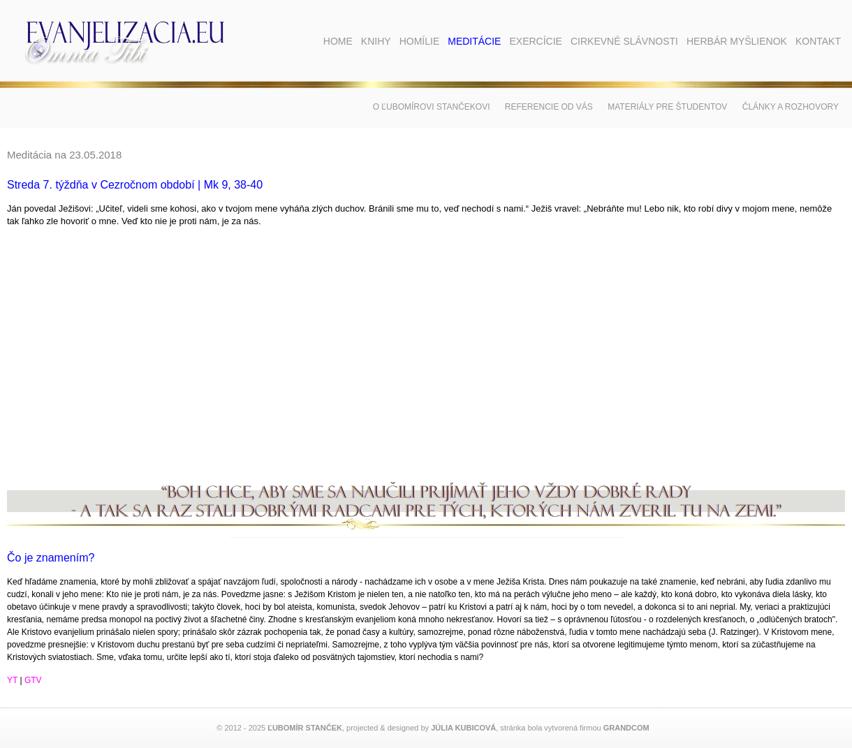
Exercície (535, 41)
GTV (33, 680)
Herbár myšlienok (736, 41)
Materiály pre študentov (667, 107)
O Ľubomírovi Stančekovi (431, 107)
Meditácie (474, 41)
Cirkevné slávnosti (624, 41)
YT (12, 680)
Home (338, 41)
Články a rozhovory (790, 107)
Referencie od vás (549, 107)
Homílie (419, 41)
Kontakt (818, 41)
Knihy (376, 41)
